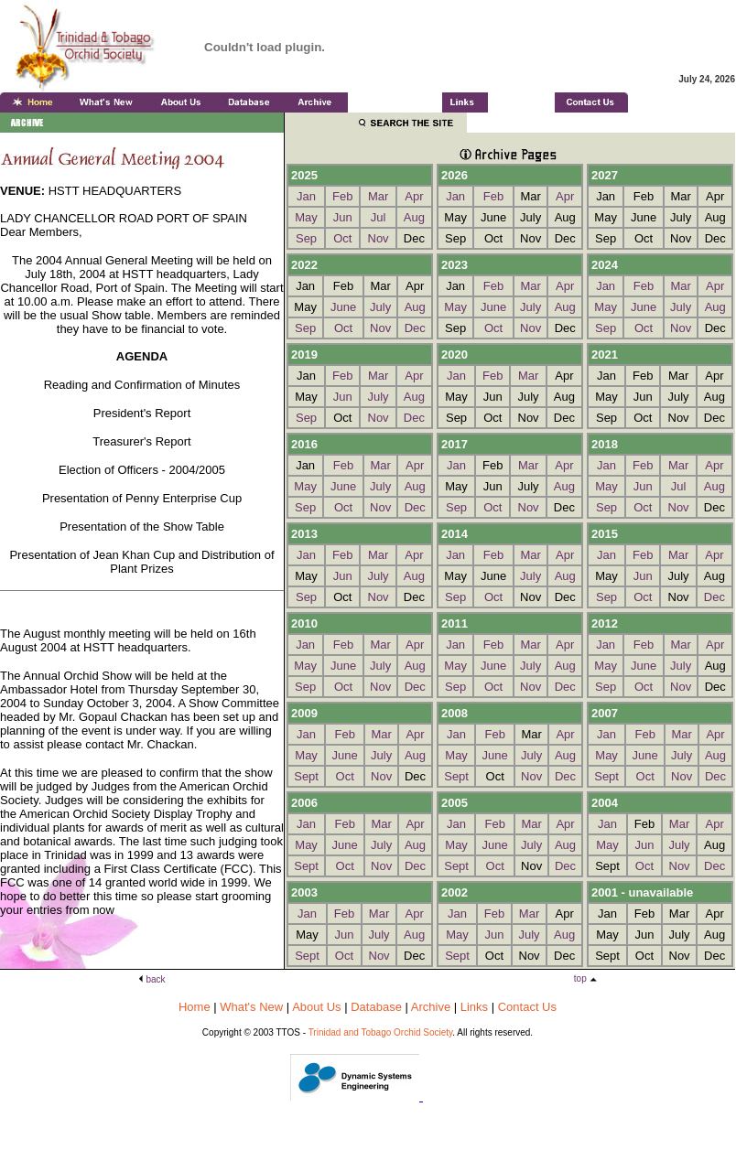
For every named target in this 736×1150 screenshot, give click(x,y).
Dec (415, 328)
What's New (251, 1007)
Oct (342, 238)
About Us (316, 1007)
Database (376, 1007)
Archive (430, 1007)
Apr (414, 196)
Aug (414, 217)
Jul (378, 217)
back (156, 979)
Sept (306, 776)
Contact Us (527, 1007)
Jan (306, 196)
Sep (306, 238)
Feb (342, 196)
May (306, 217)
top (582, 978)
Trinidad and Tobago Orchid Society (380, 1032)
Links (474, 1007)
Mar (378, 196)
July (380, 307)
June (343, 307)
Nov (378, 238)
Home (195, 1007)
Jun (342, 217)
